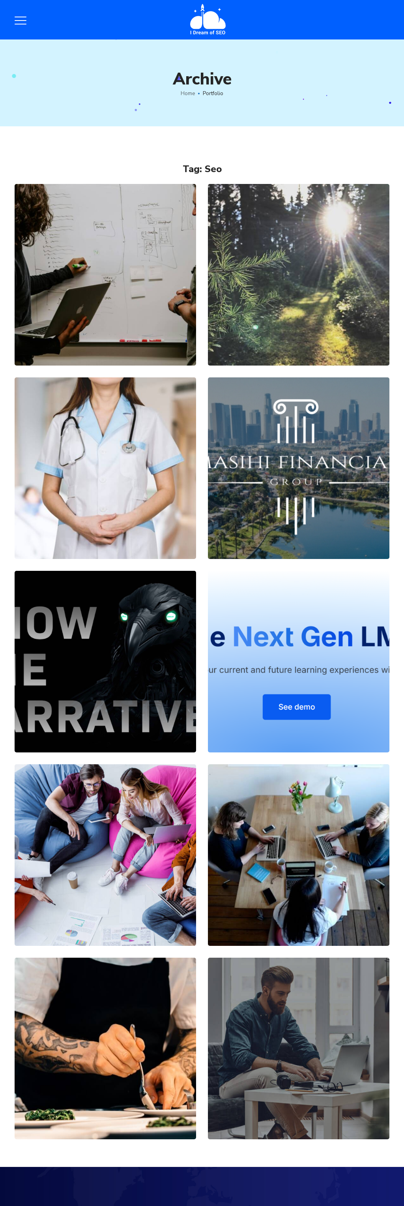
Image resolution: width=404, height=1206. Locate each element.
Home (188, 93)
